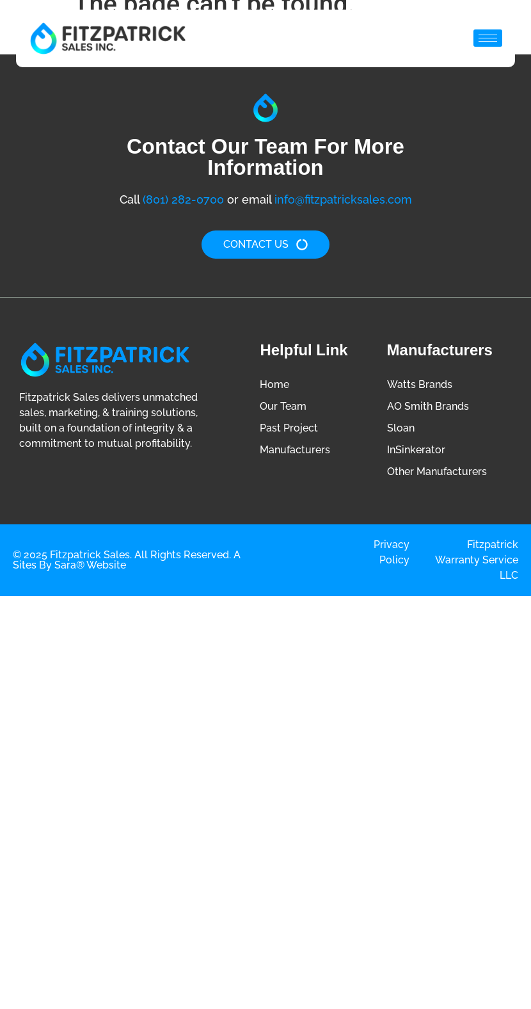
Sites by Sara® (48, 565)
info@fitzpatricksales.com (343, 199)
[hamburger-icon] (487, 38)
